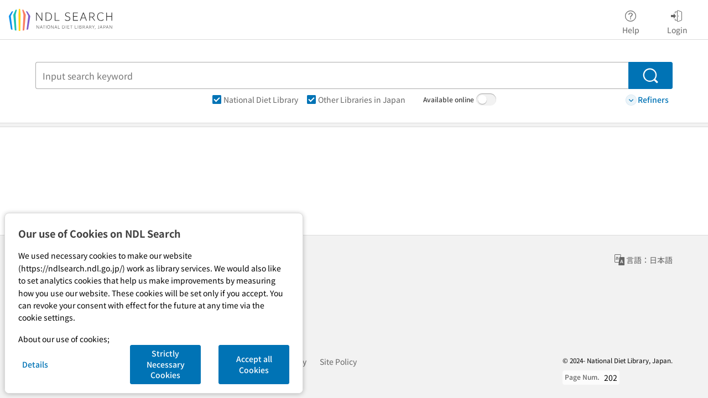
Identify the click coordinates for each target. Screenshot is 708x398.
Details (35, 364)
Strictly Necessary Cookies (166, 364)
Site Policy (338, 361)
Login (677, 20)
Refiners (647, 100)
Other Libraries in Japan (356, 99)
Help (630, 20)
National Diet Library (255, 99)
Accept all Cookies (254, 364)
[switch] (486, 99)
